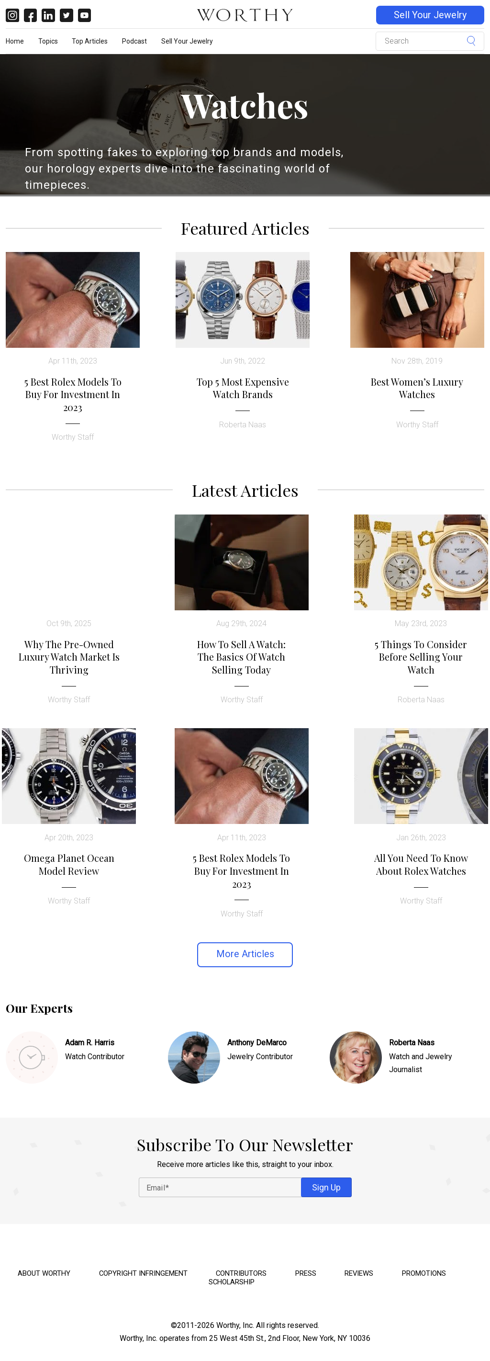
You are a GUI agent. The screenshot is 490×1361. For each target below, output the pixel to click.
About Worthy (44, 1273)
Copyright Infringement (143, 1273)
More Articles (245, 954)
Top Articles (90, 41)
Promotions (424, 1273)
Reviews (359, 1273)
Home (15, 41)
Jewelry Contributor (260, 1056)
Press (305, 1273)
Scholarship (232, 1282)
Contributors (241, 1273)
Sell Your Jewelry (430, 15)
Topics (48, 41)
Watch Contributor (94, 1056)
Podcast (134, 41)
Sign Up (326, 1187)
